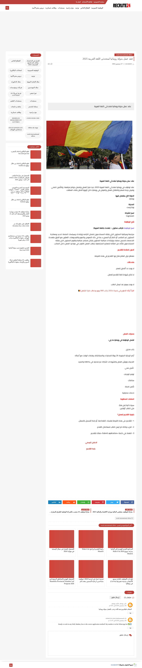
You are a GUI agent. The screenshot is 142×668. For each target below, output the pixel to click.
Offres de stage (33, 128)
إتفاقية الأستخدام (87, 2)
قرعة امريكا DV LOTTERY (16, 94)
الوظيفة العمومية (97, 8)
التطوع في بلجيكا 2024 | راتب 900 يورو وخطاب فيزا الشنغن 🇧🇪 (102, 290)
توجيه (77, 8)
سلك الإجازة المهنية (33, 82)
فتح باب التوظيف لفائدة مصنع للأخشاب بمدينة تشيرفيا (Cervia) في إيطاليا (121, 581)
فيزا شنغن (33, 93)
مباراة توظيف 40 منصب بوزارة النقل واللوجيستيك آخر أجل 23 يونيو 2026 (19, 214)
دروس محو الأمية (38, 8)
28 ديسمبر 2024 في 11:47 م (117, 620)
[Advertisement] (71, 32)
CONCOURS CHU (33, 118)
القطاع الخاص (85, 8)
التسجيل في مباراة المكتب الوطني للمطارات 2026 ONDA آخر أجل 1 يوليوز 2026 (19, 178)
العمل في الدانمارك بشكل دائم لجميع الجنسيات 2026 (33, 63)
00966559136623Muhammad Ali (116, 618)
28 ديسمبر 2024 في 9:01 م (117, 605)
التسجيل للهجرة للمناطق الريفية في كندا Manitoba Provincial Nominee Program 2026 (61, 581)
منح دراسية (70, 8)
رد (130, 613)
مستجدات (61, 8)
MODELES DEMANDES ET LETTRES (16, 120)
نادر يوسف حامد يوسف (118, 603)
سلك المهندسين (33, 87)
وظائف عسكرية (51, 8)
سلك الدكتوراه (16, 82)
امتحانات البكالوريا (16, 70)
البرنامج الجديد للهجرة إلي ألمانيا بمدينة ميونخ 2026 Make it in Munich (122, 551)
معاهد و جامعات (16, 107)
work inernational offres (124, 55)
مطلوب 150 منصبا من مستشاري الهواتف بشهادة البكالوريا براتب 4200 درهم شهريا (18, 238)
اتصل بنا (78, 2)
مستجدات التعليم (15, 101)
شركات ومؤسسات (16, 87)
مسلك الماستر (33, 107)
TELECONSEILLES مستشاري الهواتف (16, 128)
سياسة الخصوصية (99, 2)
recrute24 (114, 665)
